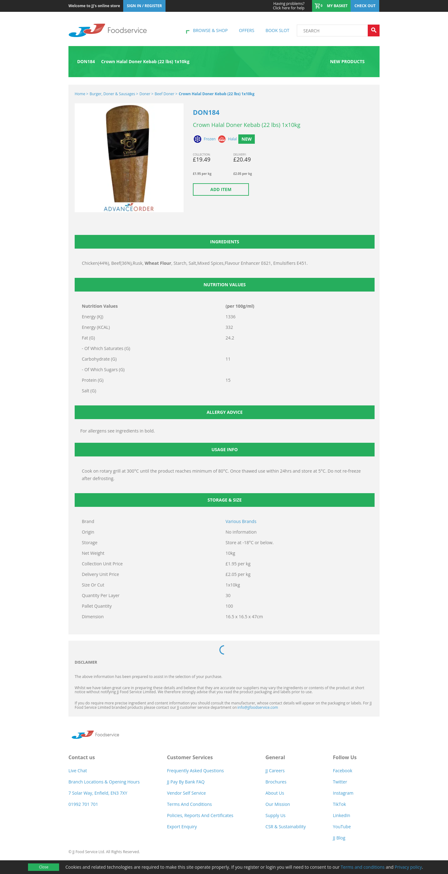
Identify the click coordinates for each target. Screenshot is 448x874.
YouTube (342, 827)
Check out (365, 5)
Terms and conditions (363, 867)
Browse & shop (210, 30)
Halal (232, 139)
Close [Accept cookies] (43, 867)
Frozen (210, 139)
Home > (81, 93)
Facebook (342, 771)
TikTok (339, 804)
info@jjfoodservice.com (257, 707)
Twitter (340, 782)
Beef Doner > (166, 93)
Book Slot (277, 30)
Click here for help (288, 6)
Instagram (343, 793)
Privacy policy (408, 867)
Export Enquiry (182, 827)
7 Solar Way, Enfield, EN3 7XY (97, 793)
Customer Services (190, 757)
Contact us (81, 757)
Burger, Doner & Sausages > (114, 93)
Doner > (146, 93)
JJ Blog (339, 838)
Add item (220, 189)
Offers (246, 30)
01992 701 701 (83, 804)
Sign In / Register (144, 5)
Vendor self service (186, 793)
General (275, 757)
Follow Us (345, 757)
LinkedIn (341, 815)
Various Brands (241, 521)
